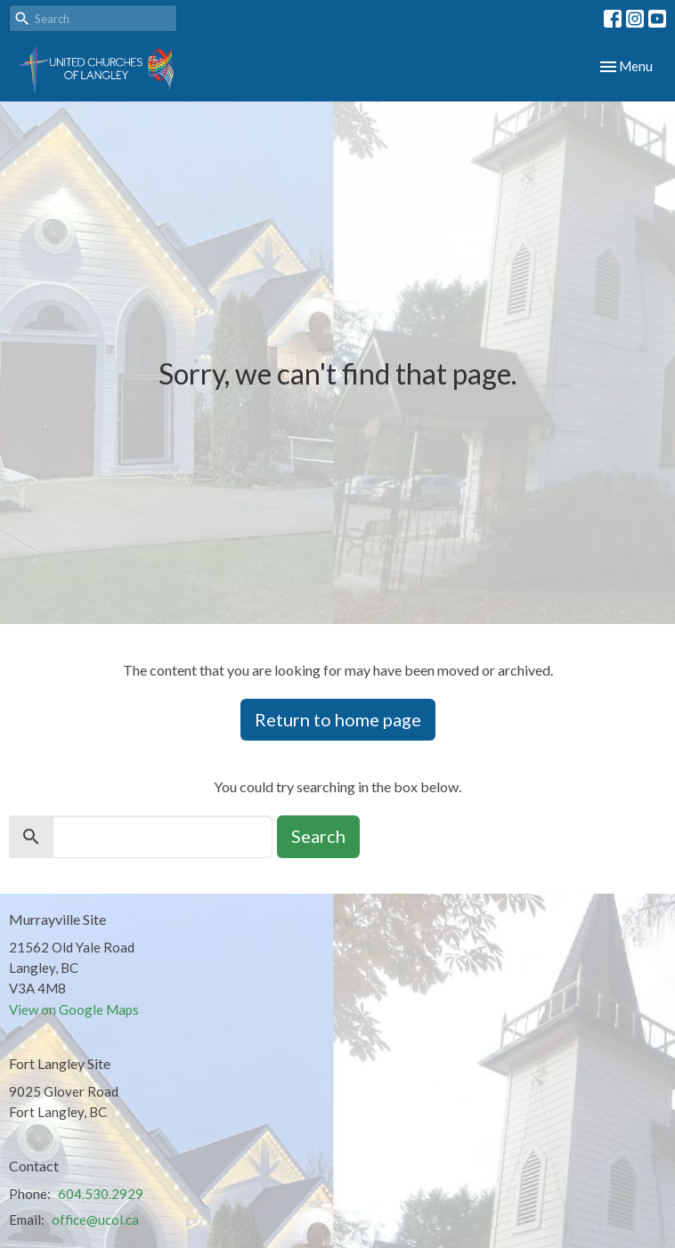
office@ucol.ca (95, 1220)
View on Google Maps (74, 1009)
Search (318, 836)
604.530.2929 (100, 1194)
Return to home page (338, 719)
